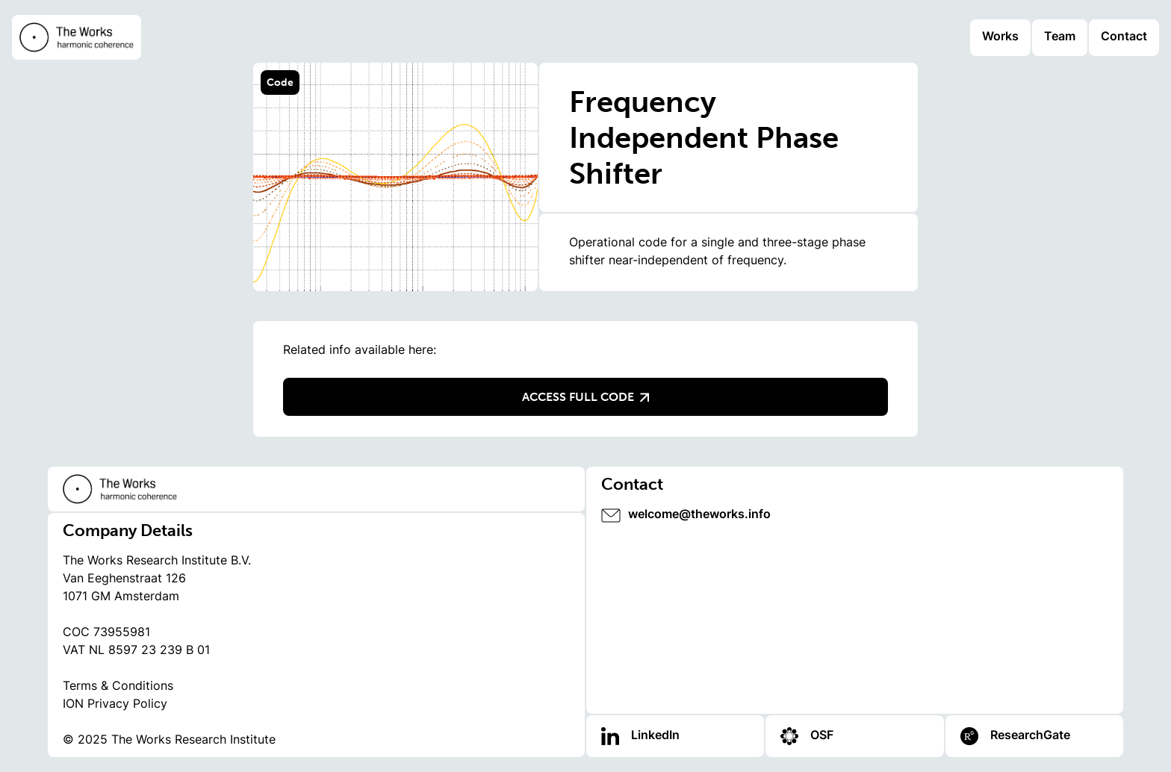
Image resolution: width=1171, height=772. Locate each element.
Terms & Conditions (118, 687)
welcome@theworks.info (699, 515)
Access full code (585, 397)
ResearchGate (1030, 736)
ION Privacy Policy (115, 705)
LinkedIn (655, 736)
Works (1000, 37)
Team (1059, 37)
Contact (1124, 37)
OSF (821, 736)
